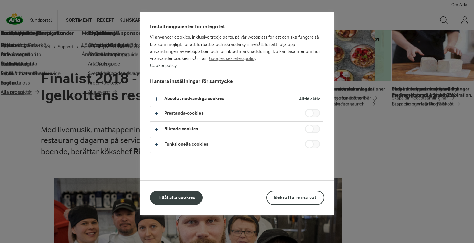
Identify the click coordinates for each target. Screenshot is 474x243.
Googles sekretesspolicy (232, 58)
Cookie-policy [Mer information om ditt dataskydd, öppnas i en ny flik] (163, 65)
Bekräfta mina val (295, 197)
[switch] (312, 113)
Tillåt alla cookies (176, 197)
